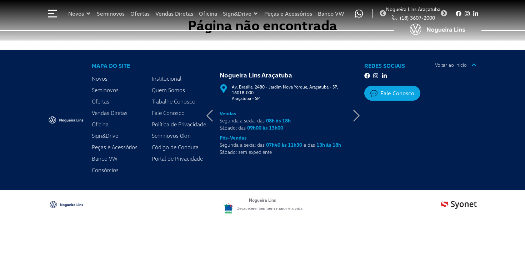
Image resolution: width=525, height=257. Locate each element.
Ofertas (100, 101)
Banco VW (105, 158)
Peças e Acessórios (115, 147)
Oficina (100, 124)
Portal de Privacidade (177, 158)
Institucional (166, 78)
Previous (382, 13)
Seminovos (105, 90)
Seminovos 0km (171, 135)
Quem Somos (168, 90)
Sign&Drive (105, 135)
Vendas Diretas (110, 112)
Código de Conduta (175, 147)
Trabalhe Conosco (173, 101)
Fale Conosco (168, 112)
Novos (100, 78)
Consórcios (105, 169)
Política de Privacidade (179, 124)
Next (444, 13)
